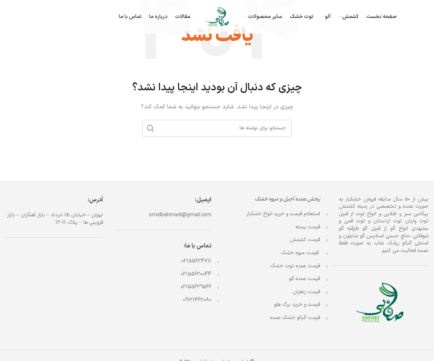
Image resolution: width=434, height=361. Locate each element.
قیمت (300, 253)
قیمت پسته (307, 227)
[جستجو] (217, 128)
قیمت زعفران (306, 292)
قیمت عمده (295, 266)
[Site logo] (217, 17)
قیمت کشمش (305, 240)
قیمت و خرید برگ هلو (297, 305)
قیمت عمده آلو (304, 279)
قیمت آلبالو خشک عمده (295, 318)
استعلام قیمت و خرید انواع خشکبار (283, 214)
